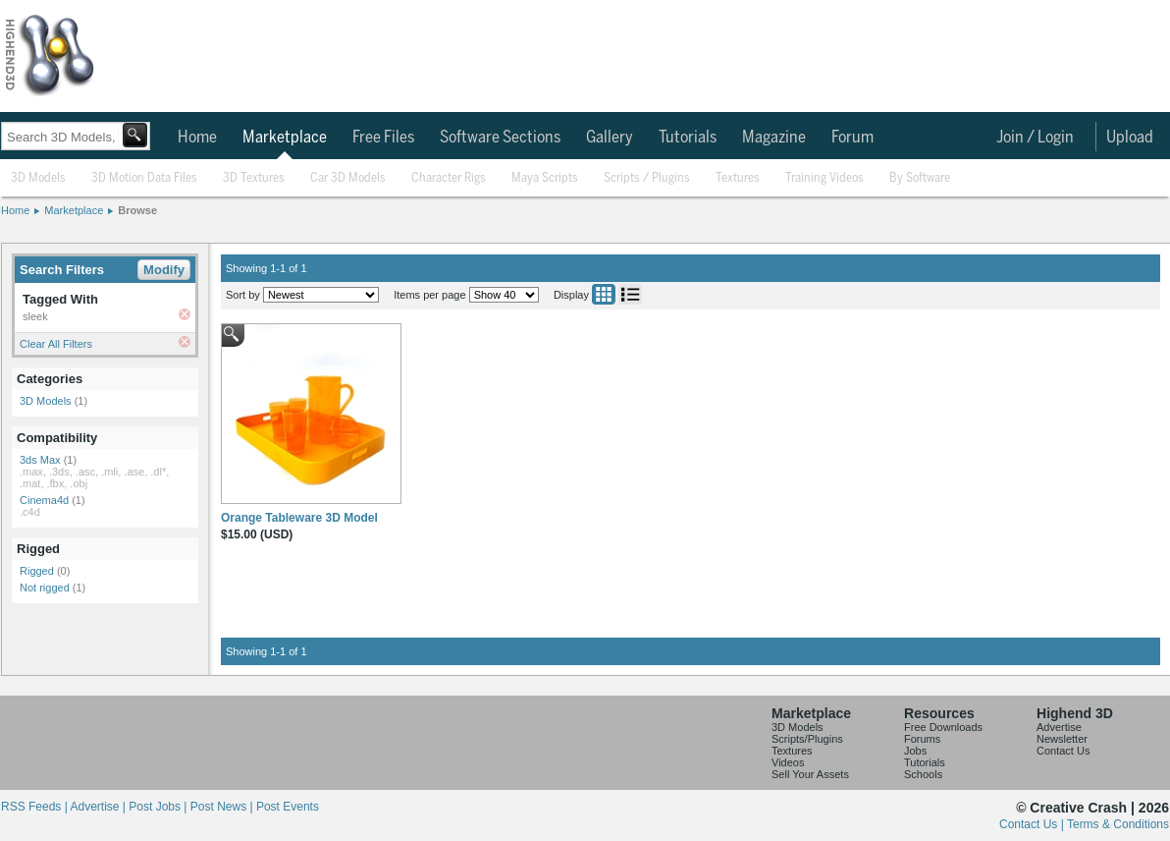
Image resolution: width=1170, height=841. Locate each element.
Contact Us (1063, 751)
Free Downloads (943, 727)
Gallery (609, 137)
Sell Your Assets (810, 774)
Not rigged (45, 587)
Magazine (774, 137)
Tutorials (688, 137)
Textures (738, 178)
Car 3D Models (348, 178)
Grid (603, 294)
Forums (922, 739)
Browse (137, 210)
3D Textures (254, 178)
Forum (852, 137)
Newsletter (1062, 739)
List (630, 294)
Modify (164, 269)
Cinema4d (44, 500)
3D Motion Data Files (144, 178)
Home (197, 137)
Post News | (223, 806)
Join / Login (1035, 137)
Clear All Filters (56, 344)
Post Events (287, 806)
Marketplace (284, 137)
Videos (787, 762)
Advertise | (99, 806)
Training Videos (824, 178)
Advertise (1059, 727)
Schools (923, 774)
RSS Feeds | (35, 806)
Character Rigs (448, 178)
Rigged (37, 571)
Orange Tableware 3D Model (299, 518)
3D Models (38, 178)
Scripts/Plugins (807, 739)
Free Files (383, 137)
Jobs (915, 751)
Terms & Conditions (1118, 824)
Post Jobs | (159, 806)
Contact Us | (1033, 824)
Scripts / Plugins (647, 178)
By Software (919, 178)
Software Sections (500, 137)
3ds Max (40, 460)
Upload (1129, 137)
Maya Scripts (544, 178)
